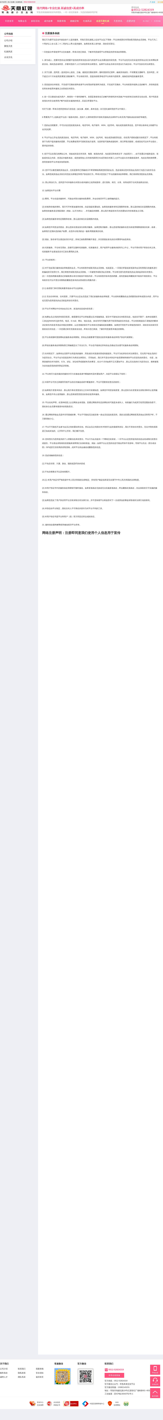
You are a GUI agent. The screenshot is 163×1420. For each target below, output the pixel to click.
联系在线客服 (114, 1375)
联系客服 (157, 21)
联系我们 (22, 1369)
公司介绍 (8, 40)
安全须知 (39, 1373)
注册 (160, 2)
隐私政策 (22, 1373)
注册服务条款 (51, 33)
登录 (152, 2)
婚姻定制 (74, 21)
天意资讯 (118, 21)
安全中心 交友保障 (36, 1403)
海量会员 (22, 21)
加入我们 (146, 21)
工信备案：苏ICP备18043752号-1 (119, 1394)
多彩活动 (35, 21)
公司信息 (8, 34)
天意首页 (9, 21)
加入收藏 (11, 2)
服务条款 (4, 1373)
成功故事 (48, 21)
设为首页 (3, 2)
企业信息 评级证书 (53, 1403)
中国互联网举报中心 (93, 1403)
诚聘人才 (4, 1377)
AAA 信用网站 (114, 1403)
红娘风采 (87, 21)
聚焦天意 (8, 46)
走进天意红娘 (102, 22)
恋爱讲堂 (131, 21)
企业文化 (8, 57)
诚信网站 (73, 1404)
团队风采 (22, 1377)
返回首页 (39, 1377)
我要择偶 (61, 21)
